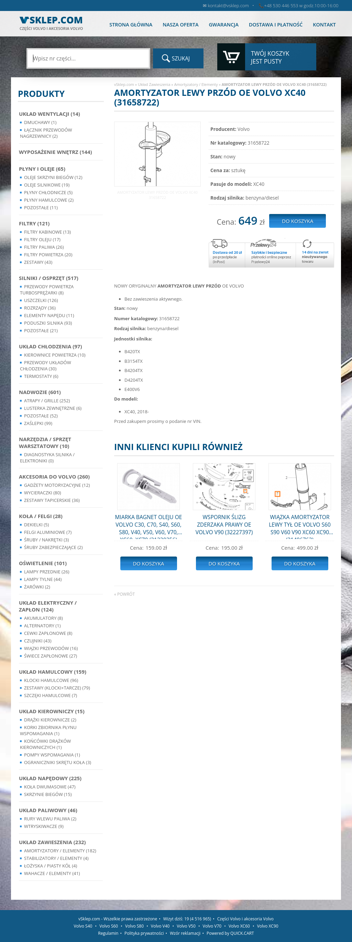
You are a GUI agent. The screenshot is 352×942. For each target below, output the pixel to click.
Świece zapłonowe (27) (50, 656)
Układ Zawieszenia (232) (52, 842)
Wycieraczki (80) (42, 493)
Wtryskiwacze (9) (44, 826)
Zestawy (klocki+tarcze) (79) (57, 688)
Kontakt (324, 24)
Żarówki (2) (37, 587)
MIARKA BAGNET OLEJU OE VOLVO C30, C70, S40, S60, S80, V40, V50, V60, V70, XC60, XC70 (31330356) (148, 526)
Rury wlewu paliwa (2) (50, 819)
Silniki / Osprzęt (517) (48, 277)
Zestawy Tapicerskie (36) (52, 500)
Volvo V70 (212, 926)
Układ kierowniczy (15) (52, 711)
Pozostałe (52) (41, 416)
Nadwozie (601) (40, 392)
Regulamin (108, 933)
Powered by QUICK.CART (230, 933)
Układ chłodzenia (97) (50, 346)
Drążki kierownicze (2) (50, 720)
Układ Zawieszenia (154, 84)
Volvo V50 (186, 926)
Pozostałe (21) (41, 330)
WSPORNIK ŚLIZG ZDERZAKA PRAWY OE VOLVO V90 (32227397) (224, 524)
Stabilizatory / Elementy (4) (56, 858)
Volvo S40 (83, 926)
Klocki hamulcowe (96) (51, 680)
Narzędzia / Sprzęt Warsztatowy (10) (45, 442)
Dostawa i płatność (275, 24)
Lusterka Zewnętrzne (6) (52, 408)
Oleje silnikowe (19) (46, 185)
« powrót (124, 594)
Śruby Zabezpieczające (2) (53, 547)
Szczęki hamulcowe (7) (50, 695)
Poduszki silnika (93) (48, 323)
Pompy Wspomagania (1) (52, 755)
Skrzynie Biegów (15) (48, 794)
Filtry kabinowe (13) (47, 232)
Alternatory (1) (42, 626)
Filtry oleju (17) (42, 239)
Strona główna (130, 24)
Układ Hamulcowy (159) (52, 671)
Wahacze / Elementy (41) (52, 873)
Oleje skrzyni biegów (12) (53, 177)
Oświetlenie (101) (43, 563)
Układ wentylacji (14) (49, 113)
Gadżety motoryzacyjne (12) (57, 485)
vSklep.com (124, 84)
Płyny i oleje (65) (42, 168)
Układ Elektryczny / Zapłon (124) (48, 606)
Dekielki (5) (36, 525)
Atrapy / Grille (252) (47, 400)
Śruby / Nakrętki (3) (46, 540)
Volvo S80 (134, 926)
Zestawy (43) (38, 262)
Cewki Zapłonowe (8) (48, 633)
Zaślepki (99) (38, 423)
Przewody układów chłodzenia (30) (45, 365)
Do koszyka (148, 563)
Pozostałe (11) (41, 207)
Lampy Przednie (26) (46, 572)
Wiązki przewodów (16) (51, 648)
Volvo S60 (108, 926)
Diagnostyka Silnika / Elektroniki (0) (47, 457)
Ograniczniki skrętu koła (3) (57, 762)
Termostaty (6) (41, 376)
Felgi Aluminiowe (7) (48, 532)
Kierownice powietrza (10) (55, 355)
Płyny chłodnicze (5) (48, 192)
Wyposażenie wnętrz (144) (55, 151)
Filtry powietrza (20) (48, 254)
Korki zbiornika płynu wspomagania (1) (48, 730)
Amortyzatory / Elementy (196, 84)
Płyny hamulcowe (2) (49, 200)
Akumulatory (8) (43, 618)
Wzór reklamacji (185, 933)
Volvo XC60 (239, 926)
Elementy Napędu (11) (49, 315)
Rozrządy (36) (40, 308)
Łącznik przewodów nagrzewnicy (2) (46, 133)
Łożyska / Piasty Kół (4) (50, 866)
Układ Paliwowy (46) (48, 810)
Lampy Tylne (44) (43, 579)
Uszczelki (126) (41, 300)
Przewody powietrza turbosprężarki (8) (47, 289)
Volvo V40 (160, 926)
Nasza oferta (180, 24)
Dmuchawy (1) (40, 122)
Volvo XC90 (267, 926)
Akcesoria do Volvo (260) (54, 476)
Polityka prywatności (144, 933)
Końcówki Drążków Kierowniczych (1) (45, 744)
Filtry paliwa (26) (44, 247)
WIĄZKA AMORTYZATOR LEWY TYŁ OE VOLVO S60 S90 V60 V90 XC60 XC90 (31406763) (300, 526)
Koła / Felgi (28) (41, 516)
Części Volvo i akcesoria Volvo (245, 919)
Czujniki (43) (38, 641)
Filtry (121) (34, 223)
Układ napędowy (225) (50, 778)
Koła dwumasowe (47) (50, 787)
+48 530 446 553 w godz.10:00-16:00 (301, 5)
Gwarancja (223, 24)
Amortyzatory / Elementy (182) (60, 851)
